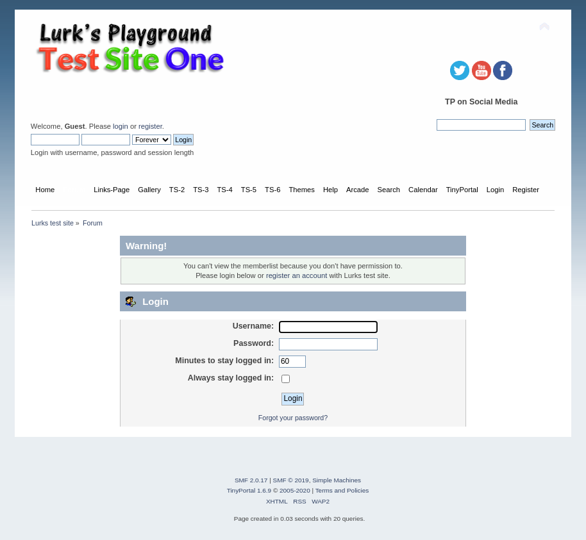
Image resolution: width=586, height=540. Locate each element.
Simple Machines (336, 480)
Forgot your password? (293, 417)
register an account (296, 275)
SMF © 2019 (291, 480)
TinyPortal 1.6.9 (249, 490)
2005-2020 (295, 490)
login (120, 126)
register (150, 126)
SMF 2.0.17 (251, 480)
